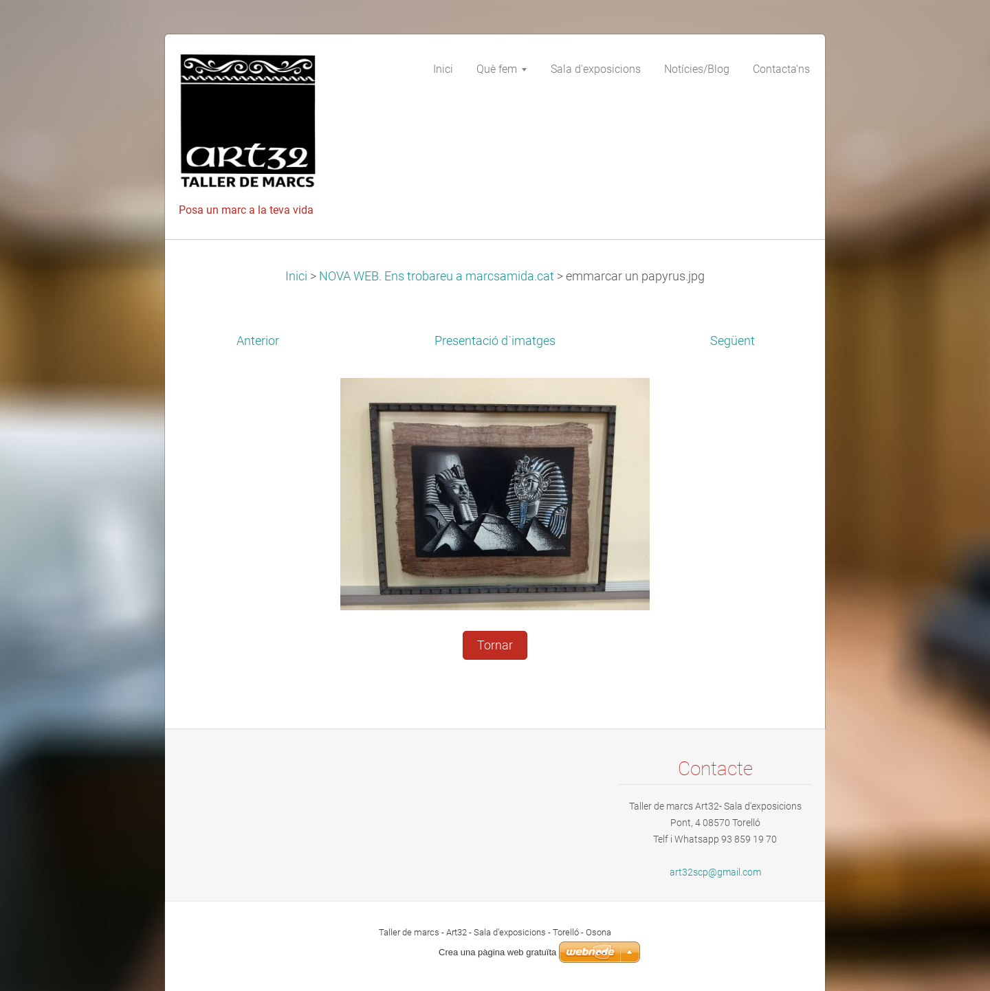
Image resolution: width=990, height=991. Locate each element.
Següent (732, 341)
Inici (296, 276)
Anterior (257, 341)
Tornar (495, 645)
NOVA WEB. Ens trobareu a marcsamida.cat (436, 276)
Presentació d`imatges (495, 341)
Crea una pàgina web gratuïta (497, 952)
